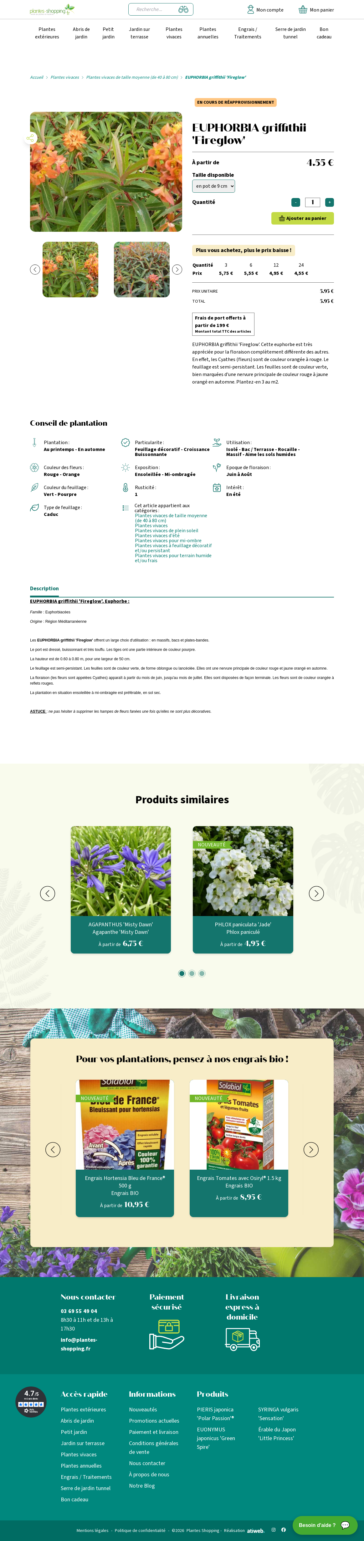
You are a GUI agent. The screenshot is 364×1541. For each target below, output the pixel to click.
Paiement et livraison (153, 1432)
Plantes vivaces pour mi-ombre (168, 540)
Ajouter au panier (306, 218)
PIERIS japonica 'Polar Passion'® (215, 1414)
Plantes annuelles (207, 33)
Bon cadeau (324, 33)
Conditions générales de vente (153, 1447)
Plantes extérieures (47, 33)
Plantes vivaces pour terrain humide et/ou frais (173, 558)
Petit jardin (108, 33)
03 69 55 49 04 (79, 1311)
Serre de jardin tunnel (290, 33)
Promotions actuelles (154, 1421)
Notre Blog (142, 1486)
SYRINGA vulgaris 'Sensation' (278, 1414)
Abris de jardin (81, 33)
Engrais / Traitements (247, 33)
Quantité (203, 202)
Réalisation (244, 1531)
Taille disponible (213, 175)
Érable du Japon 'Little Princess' (277, 1434)
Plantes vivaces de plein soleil (166, 530)
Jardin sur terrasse (139, 33)
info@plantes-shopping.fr (79, 1344)
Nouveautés (143, 1410)
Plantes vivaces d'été (157, 535)
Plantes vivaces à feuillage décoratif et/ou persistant (173, 548)
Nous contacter (147, 1463)
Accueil (36, 77)
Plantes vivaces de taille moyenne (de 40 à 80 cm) (132, 77)
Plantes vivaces (174, 33)
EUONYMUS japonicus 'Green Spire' (216, 1438)
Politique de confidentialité (140, 1531)
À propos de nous (149, 1475)
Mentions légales (93, 1531)
